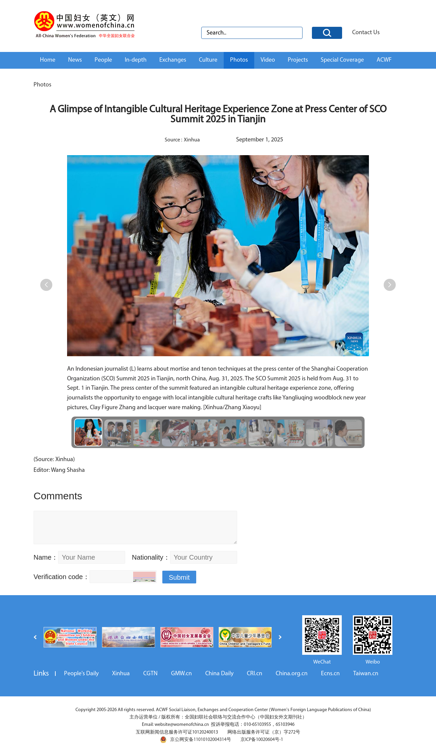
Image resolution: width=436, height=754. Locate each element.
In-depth (136, 60)
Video (268, 60)
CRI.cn (254, 674)
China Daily (219, 674)
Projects (298, 60)
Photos (239, 60)
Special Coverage (342, 60)
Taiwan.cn (365, 674)
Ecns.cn (330, 674)
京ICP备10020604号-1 (261, 739)
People (103, 60)
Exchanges (172, 60)
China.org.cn (292, 674)
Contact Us (366, 32)
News (75, 60)
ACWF (384, 60)
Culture (208, 60)
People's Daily (81, 674)
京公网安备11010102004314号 (195, 739)
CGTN (150, 674)
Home (47, 60)
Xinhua (121, 674)
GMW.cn (181, 674)
